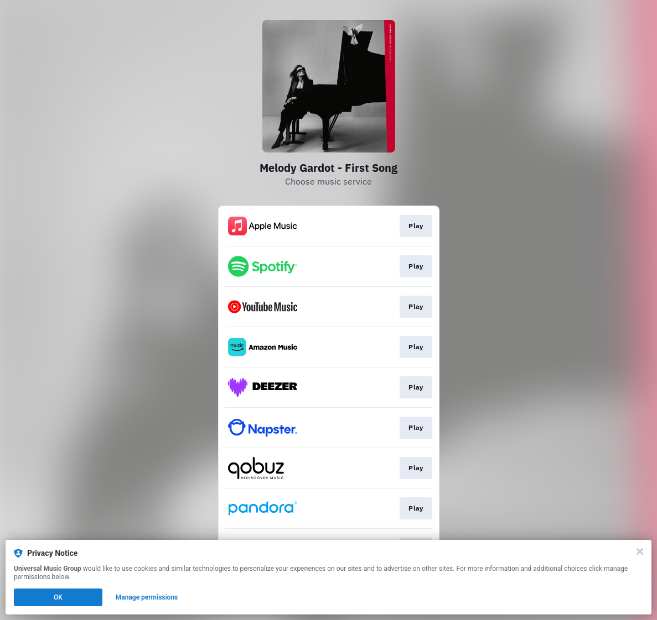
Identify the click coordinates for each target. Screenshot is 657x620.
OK (58, 597)
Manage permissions (147, 597)
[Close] (640, 551)
